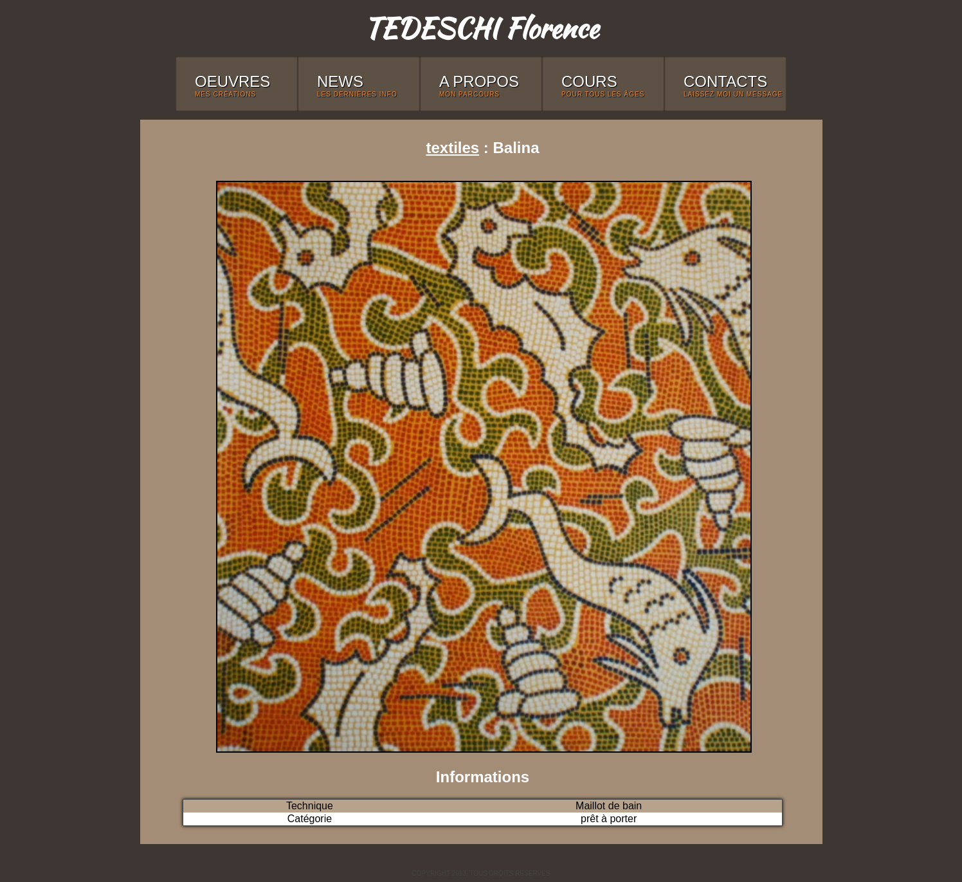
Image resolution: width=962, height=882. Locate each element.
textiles (452, 147)
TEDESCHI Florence (481, 28)
